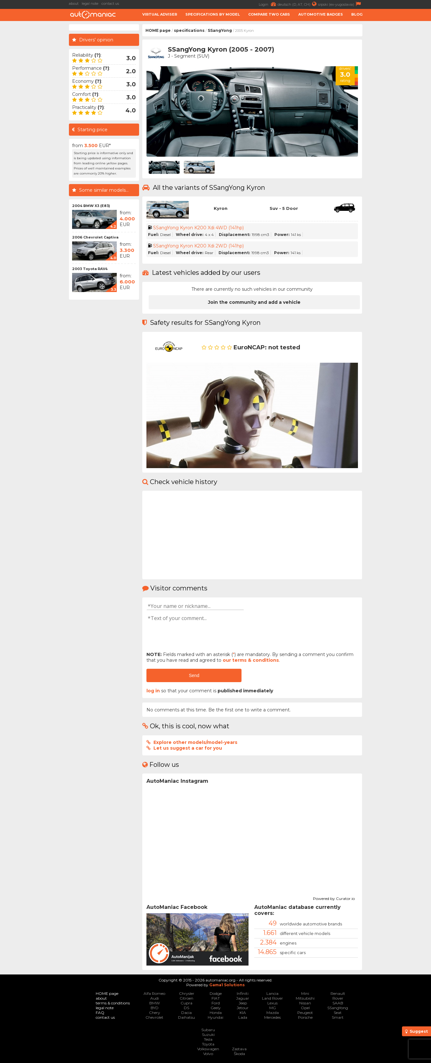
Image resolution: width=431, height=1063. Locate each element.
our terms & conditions (251, 660)
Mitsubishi (305, 998)
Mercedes (272, 1017)
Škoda (239, 1053)
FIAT (216, 998)
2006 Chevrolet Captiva (95, 237)
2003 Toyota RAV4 (90, 269)
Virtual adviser (159, 14)
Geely (216, 1007)
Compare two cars (269, 14)
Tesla (208, 1039)
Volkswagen (208, 1048)
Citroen (186, 998)
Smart (338, 1017)
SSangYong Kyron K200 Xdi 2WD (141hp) (198, 246)
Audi (154, 998)
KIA (243, 1012)
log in (153, 691)
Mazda (272, 1012)
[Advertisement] (398, 119)
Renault (338, 993)
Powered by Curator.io (334, 897)
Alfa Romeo (154, 993)
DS (186, 1007)
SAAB (337, 1003)
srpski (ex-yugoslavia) (340, 4)
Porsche (305, 1017)
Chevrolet (154, 1017)
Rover (337, 998)
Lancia (272, 993)
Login (268, 4)
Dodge (216, 993)
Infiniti (243, 993)
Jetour (243, 1007)
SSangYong (220, 30)
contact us (110, 3)
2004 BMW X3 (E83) (91, 205)
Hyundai (215, 1017)
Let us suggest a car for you (187, 748)
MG (272, 1007)
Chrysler (186, 993)
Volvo (208, 1053)
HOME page (158, 30)
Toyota (208, 1044)
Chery (154, 1012)
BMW (154, 1003)
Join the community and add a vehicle (254, 302)
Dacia (186, 1012)
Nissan (305, 1003)
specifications (189, 30)
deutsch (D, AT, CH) (298, 4)
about (73, 3)
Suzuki (208, 1034)
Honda (216, 1012)
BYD (155, 1007)
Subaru (208, 1029)
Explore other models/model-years (195, 742)
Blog (356, 14)
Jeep (243, 1003)
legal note (90, 3)
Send (194, 675)
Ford (216, 1003)
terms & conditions (113, 1003)
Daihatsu (186, 1017)
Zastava (239, 1048)
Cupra (186, 1003)
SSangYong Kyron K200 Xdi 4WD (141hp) (198, 228)
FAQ (100, 1012)
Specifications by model (212, 14)
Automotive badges (320, 14)
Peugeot (305, 1012)
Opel (305, 1007)
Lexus (272, 1003)
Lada (242, 1017)
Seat (338, 1012)
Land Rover (272, 998)
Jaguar (242, 998)
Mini (305, 993)
